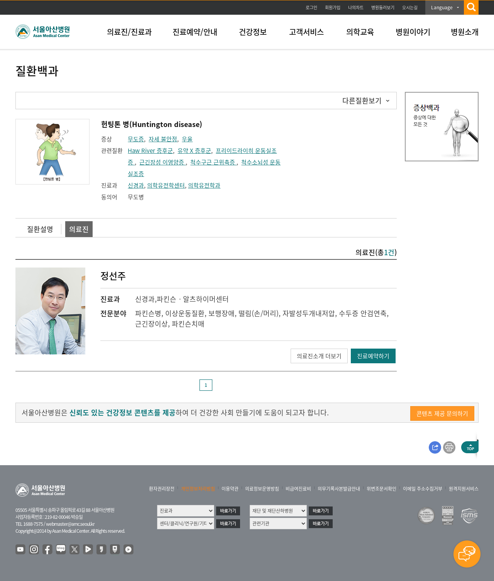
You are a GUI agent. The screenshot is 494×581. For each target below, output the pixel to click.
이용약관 (230, 488)
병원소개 (465, 31)
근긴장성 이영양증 (162, 162)
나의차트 (356, 7)
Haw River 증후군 (150, 150)
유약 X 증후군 (194, 150)
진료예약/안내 (195, 31)
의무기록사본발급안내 (339, 488)
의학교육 (360, 31)
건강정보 (253, 31)
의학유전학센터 (166, 185)
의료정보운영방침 (262, 488)
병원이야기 (413, 31)
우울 (187, 139)
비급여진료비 (298, 488)
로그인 (311, 7)
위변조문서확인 (381, 488)
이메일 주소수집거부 (422, 488)
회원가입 (332, 7)
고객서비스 (306, 31)
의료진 (79, 229)
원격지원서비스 (464, 488)
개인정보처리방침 (198, 488)
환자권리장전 (161, 488)
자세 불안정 (163, 139)
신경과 (136, 185)
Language (442, 7)
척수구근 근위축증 (213, 162)
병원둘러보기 (382, 7)
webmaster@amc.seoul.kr (70, 523)
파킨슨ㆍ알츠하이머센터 (193, 299)
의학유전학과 (204, 185)
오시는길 (410, 7)
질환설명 (40, 229)
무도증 (136, 139)
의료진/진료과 (129, 31)
